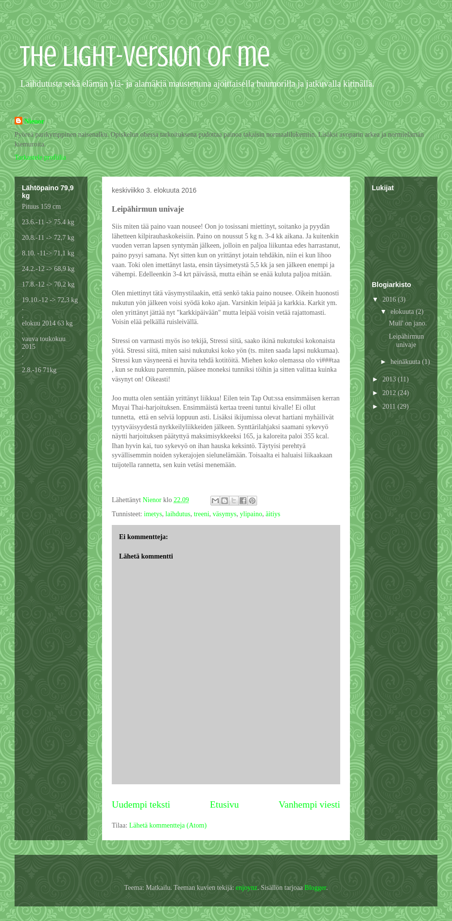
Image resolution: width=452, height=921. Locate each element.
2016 (390, 299)
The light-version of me (144, 56)
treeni (201, 514)
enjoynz (246, 887)
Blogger (315, 887)
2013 (390, 379)
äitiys (272, 514)
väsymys (225, 514)
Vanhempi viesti (309, 804)
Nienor (34, 121)
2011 (390, 406)
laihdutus (177, 514)
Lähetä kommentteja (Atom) (168, 825)
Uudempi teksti (141, 804)
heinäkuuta (406, 361)
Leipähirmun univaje (406, 340)
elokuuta (403, 311)
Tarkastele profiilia (40, 157)
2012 (390, 393)
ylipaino (251, 514)
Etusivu (224, 804)
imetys (153, 514)
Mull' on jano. (408, 323)
